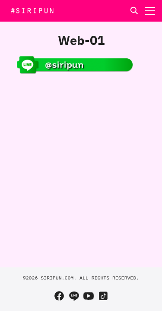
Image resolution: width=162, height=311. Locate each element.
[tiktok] (103, 295)
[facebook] (59, 295)
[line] (73, 295)
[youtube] (88, 295)
